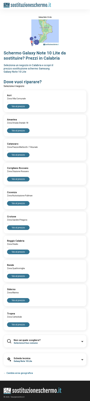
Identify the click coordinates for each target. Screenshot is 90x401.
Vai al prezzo (18, 106)
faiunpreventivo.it (17, 397)
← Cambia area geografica (18, 373)
